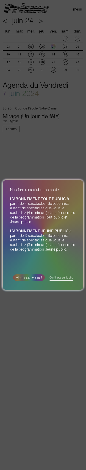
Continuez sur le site (61, 277)
